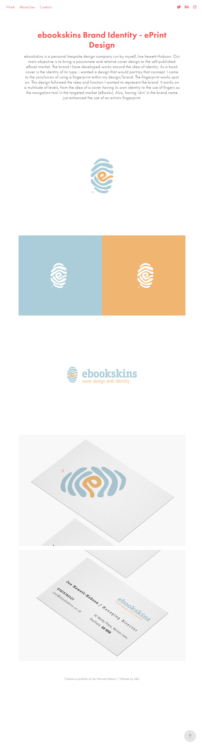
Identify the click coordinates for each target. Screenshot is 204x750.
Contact (46, 7)
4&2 (136, 679)
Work (10, 7)
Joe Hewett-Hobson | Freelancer (102, 7)
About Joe (27, 7)
